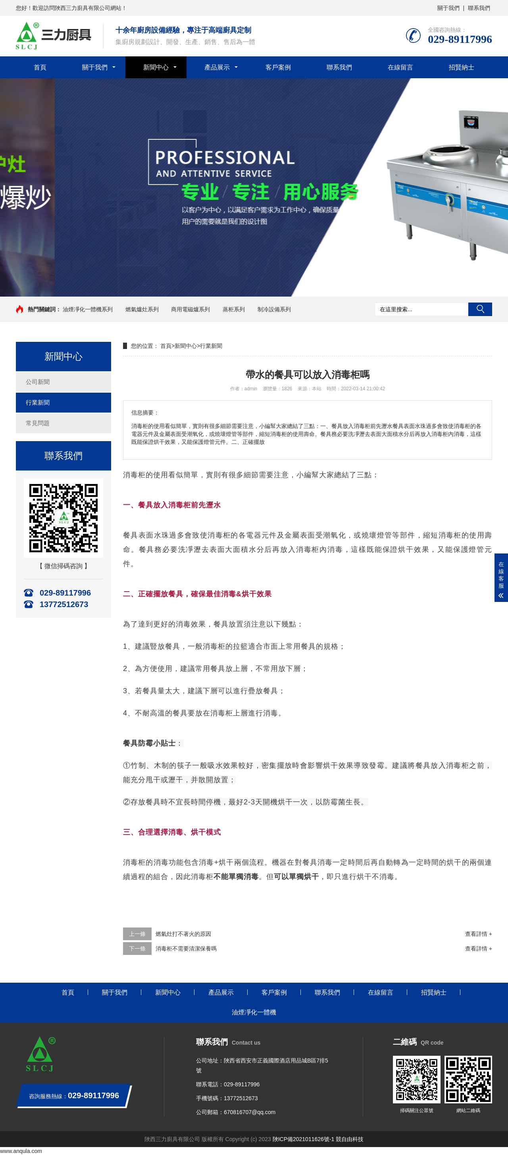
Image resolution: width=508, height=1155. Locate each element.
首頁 (40, 67)
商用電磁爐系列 (190, 309)
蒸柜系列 (234, 309)
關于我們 (448, 8)
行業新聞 (38, 402)
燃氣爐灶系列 (142, 309)
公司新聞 (38, 381)
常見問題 (38, 423)
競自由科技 (350, 1139)
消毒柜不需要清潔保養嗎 (186, 948)
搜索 (480, 309)
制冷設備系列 (274, 309)
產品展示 (217, 67)
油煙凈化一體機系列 (88, 309)
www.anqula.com (21, 1151)
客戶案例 (278, 67)
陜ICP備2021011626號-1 (304, 1139)
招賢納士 (461, 67)
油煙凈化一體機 (254, 1012)
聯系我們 (479, 8)
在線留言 (400, 67)
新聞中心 (156, 67)
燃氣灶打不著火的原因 (183, 934)
